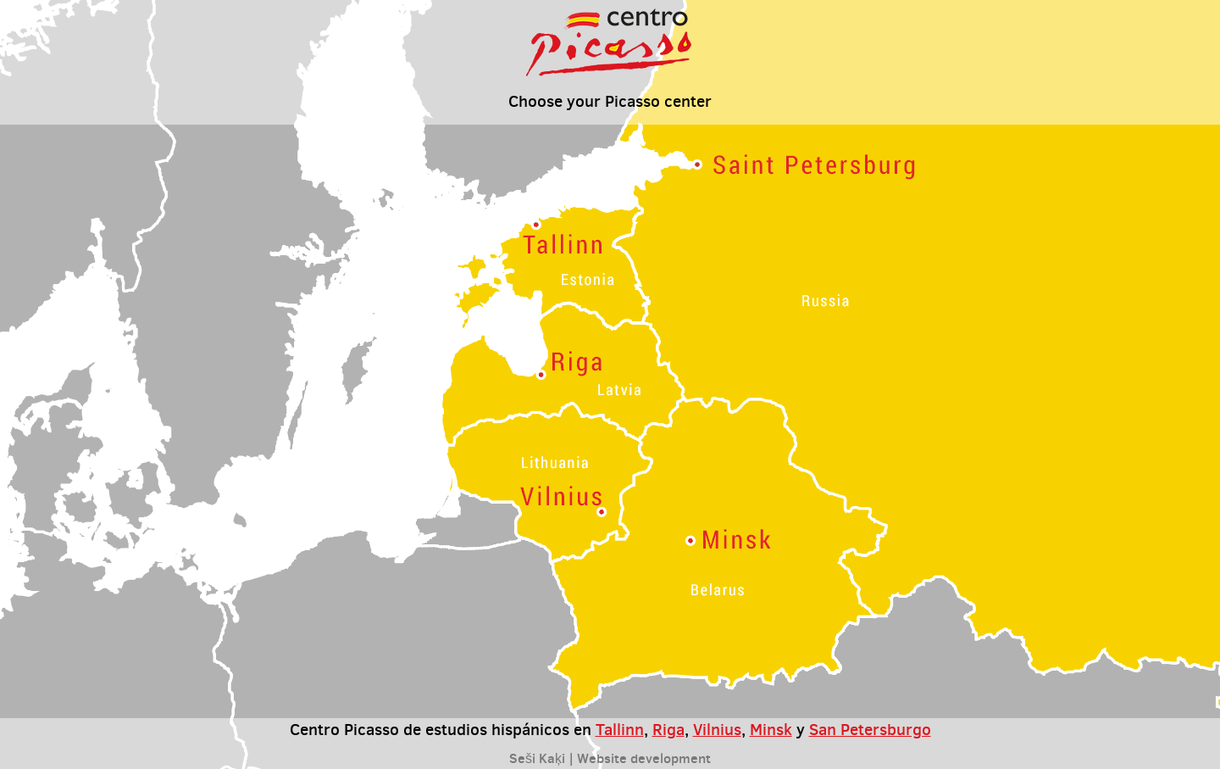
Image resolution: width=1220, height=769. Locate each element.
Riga (668, 729)
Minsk (771, 729)
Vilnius (717, 729)
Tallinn (620, 729)
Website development (644, 758)
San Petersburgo (870, 729)
